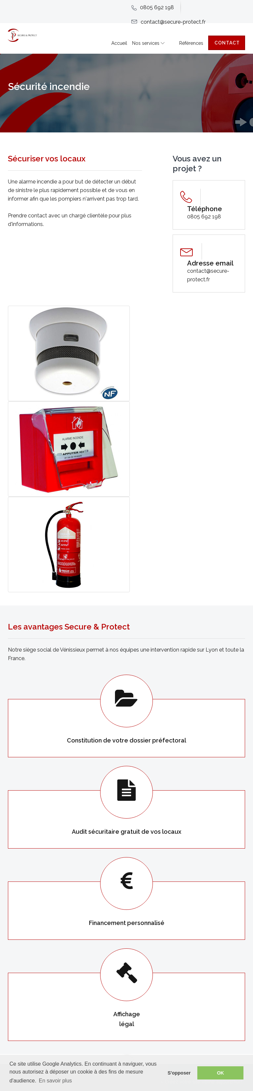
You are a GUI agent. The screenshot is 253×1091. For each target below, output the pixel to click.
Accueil (119, 43)
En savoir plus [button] (55, 1080)
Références (191, 43)
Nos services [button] (145, 43)
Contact (227, 42)
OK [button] (220, 1073)
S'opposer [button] (179, 1073)
